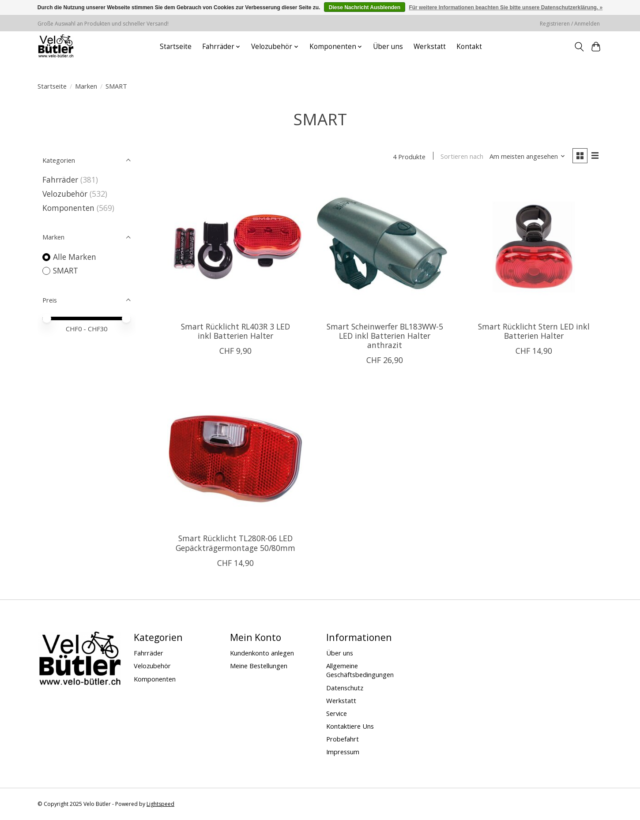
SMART (65, 270)
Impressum (342, 752)
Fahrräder (60, 179)
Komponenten (68, 207)
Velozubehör (64, 193)
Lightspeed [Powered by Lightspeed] (160, 804)
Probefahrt (342, 739)
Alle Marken (74, 256)
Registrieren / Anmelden (570, 23)
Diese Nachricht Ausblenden (364, 7)
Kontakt (469, 46)
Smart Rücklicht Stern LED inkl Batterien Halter (534, 331)
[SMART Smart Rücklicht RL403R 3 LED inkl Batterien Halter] (235, 246)
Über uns (388, 46)
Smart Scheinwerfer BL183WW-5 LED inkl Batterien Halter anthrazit (385, 336)
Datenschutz (344, 687)
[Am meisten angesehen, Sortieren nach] (527, 156)
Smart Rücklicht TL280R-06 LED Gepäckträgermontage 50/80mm (235, 543)
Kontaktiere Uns (350, 726)
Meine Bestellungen (258, 666)
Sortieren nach (461, 156)
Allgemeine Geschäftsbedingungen (360, 670)
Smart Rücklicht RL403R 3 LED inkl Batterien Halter (235, 331)
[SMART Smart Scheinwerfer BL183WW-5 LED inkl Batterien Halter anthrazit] (384, 246)
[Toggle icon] (578, 47)
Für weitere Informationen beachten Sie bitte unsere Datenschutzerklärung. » (505, 7)
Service (336, 713)
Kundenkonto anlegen (262, 653)
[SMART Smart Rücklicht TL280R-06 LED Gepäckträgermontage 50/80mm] (235, 458)
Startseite (176, 46)
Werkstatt (430, 46)
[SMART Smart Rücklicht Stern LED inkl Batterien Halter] (533, 246)
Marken (86, 86)
